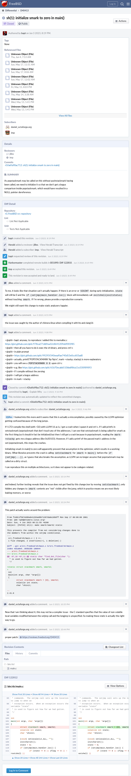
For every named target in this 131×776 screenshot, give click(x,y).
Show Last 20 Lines (59, 754)
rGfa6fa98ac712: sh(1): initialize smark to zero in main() (32, 165)
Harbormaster (15, 262)
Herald (11, 244)
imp (13, 132)
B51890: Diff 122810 (61, 262)
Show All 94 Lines (40, 690)
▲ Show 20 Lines (20, 754)
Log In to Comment (18, 767)
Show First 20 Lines (21, 690)
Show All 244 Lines (39, 754)
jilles (12, 153)
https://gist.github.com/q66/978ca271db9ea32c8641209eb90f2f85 (40, 342)
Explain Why (36, 390)
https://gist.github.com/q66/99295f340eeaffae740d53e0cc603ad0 (48, 354)
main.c (13, 664)
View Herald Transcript (51, 244)
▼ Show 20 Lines (59, 690)
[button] (128, 4)
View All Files (65, 115)
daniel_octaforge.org (21, 127)
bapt (23, 33)
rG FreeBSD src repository (18, 213)
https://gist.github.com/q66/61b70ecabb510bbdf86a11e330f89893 (57, 366)
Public (24, 23)
